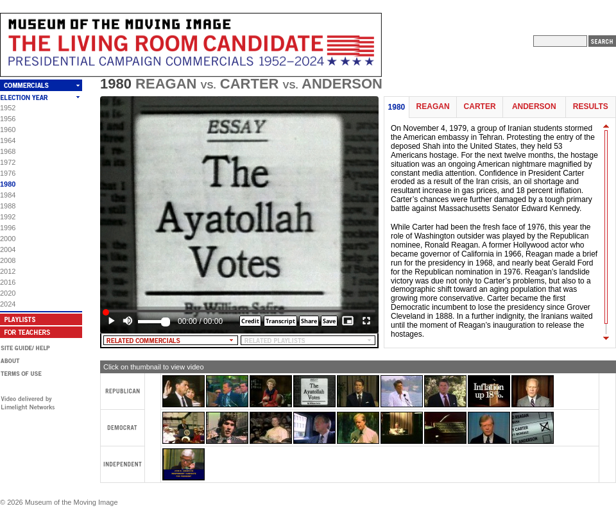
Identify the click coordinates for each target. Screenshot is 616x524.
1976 (7, 173)
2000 (7, 238)
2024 (7, 304)
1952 (7, 108)
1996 (7, 228)
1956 (7, 119)
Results (590, 107)
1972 (7, 162)
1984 (7, 195)
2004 (7, 249)
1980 (7, 184)
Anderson (534, 107)
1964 (7, 140)
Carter (480, 107)
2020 (7, 293)
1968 (7, 151)
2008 (7, 260)
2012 (7, 271)
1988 (7, 206)
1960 (7, 129)
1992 (7, 217)
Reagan (433, 107)
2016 (7, 282)
